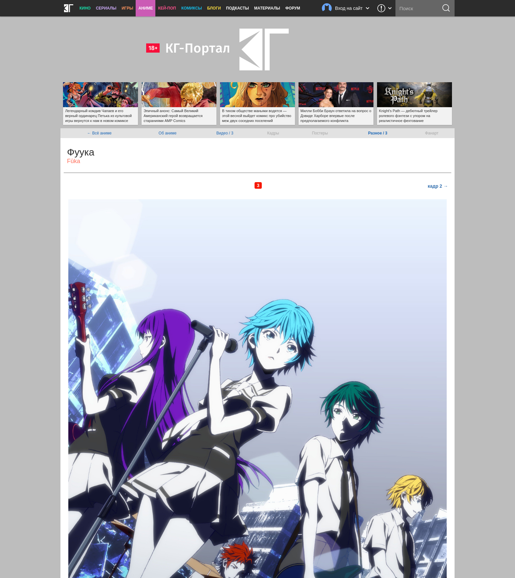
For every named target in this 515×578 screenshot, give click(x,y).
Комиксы (191, 8)
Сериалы (106, 8)
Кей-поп (167, 8)
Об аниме (167, 133)
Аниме (145, 8)
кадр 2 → (438, 186)
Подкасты (237, 8)
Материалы (267, 8)
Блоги (214, 8)
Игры (127, 8)
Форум (292, 8)
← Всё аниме (99, 133)
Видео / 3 (225, 133)
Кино (85, 8)
